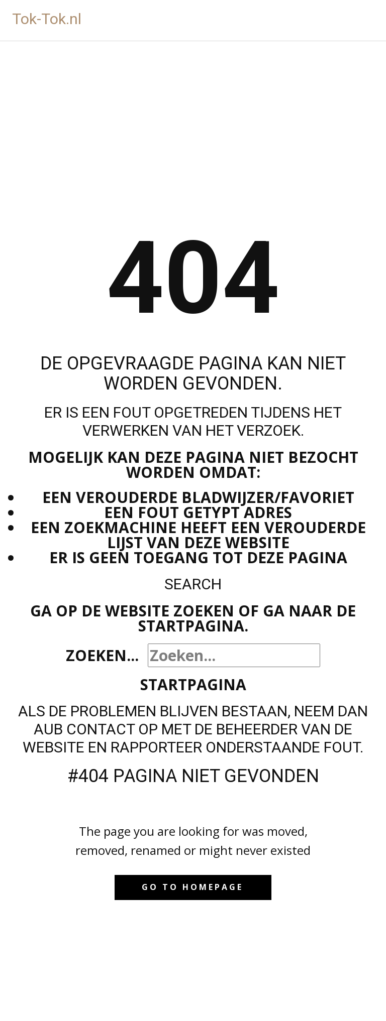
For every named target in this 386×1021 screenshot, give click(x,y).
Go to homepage (192, 886)
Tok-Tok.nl (46, 19)
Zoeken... (102, 655)
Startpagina (193, 684)
